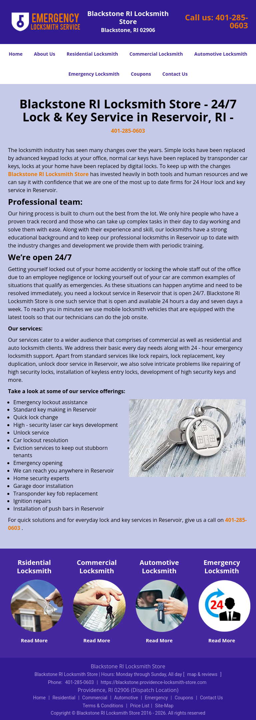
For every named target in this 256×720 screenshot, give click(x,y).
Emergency (156, 697)
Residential (63, 697)
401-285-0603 (231, 21)
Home (15, 54)
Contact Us (175, 74)
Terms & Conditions (103, 705)
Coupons (141, 74)
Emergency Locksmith (93, 74)
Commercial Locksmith (156, 54)
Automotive (126, 697)
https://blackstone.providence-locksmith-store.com (153, 682)
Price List (139, 705)
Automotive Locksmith (220, 54)
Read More (34, 640)
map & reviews (203, 674)
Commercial (94, 697)
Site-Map (164, 705)
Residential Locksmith (92, 54)
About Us (44, 54)
